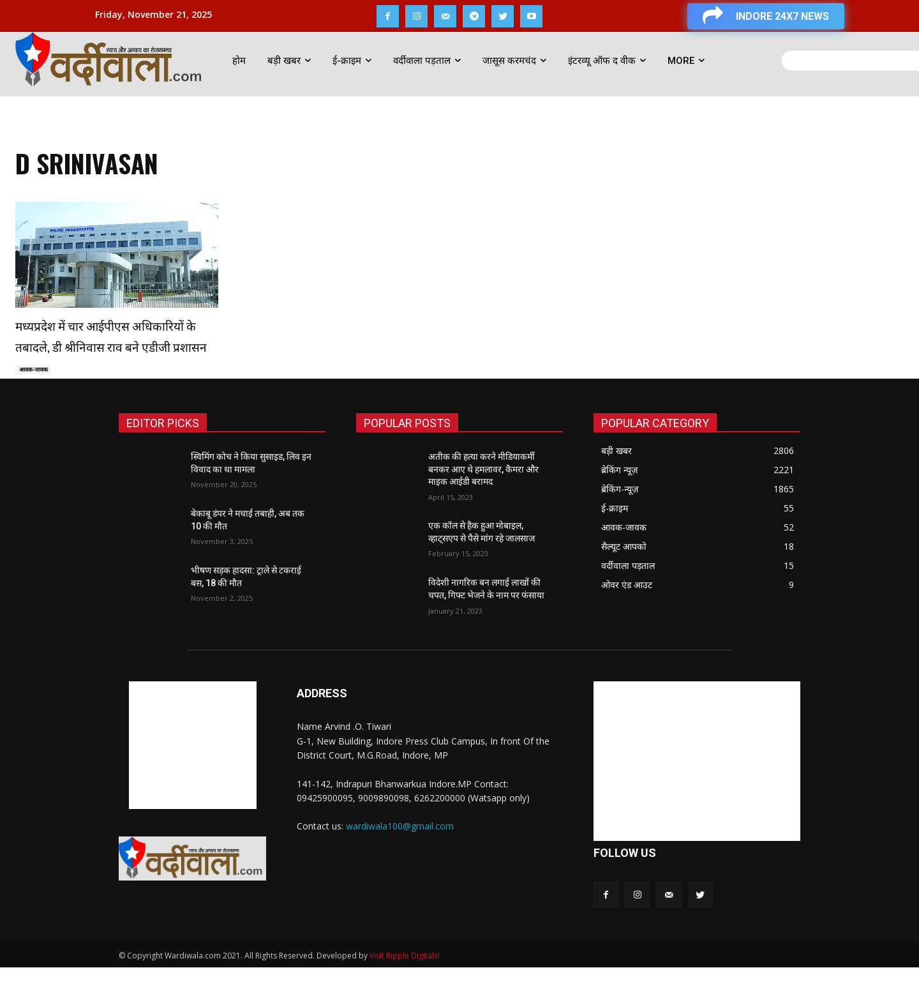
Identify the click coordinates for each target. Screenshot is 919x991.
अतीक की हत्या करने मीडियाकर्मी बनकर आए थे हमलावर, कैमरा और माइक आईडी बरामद (483, 492)
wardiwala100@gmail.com (400, 849)
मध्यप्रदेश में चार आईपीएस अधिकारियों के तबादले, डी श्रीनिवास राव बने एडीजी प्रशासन (112, 345)
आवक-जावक (36, 392)
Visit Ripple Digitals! (405, 979)
